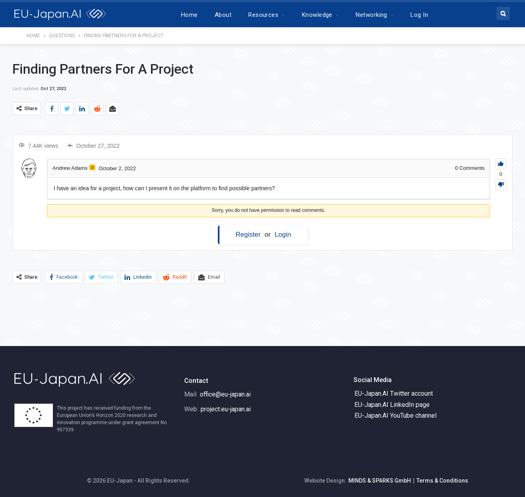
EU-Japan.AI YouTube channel (395, 415)
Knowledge (317, 14)
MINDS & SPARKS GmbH (379, 480)
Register (248, 234)
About (223, 14)
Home (189, 14)
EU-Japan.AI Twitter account (393, 393)
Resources (263, 14)
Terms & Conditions (442, 480)
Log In (419, 14)
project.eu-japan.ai (226, 409)
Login (283, 234)
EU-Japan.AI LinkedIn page (392, 404)
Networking (371, 14)
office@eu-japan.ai (225, 394)
